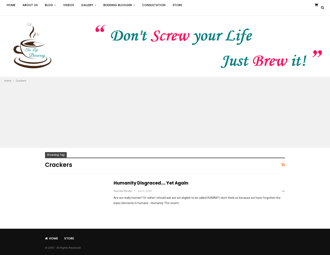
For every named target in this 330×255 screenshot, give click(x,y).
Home (11, 5)
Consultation (153, 5)
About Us (30, 5)
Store (177, 5)
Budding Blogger (117, 5)
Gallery (87, 5)
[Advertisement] (165, 114)
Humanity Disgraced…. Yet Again (151, 183)
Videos (68, 5)
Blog (49, 5)
